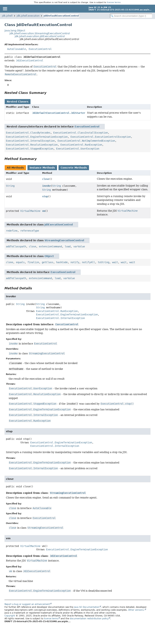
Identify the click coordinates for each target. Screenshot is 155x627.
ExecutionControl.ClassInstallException (80, 132)
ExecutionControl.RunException (81, 144)
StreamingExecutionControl (64, 240)
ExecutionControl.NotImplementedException (86, 140)
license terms (114, 2)
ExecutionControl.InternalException (30, 140)
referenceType (29, 230)
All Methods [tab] (15, 167)
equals (20, 262)
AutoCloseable (16, 49)
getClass (47, 262)
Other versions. (136, 610)
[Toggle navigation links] (5, 8)
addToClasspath (16, 246)
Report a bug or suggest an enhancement (27, 604)
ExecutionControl (40, 49)
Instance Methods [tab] (42, 167)
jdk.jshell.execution (28, 15)
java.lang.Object (14, 30)
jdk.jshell (7, 15)
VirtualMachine (30, 210)
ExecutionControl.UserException (77, 148)
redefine (11, 230)
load (68, 246)
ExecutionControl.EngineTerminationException (37, 136)
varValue (79, 246)
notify (75, 262)
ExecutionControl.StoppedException (29, 148)
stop (45, 196)
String (10, 185)
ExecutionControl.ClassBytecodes (28, 132)
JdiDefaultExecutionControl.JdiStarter (58, 112)
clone (9, 262)
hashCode (62, 262)
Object (49, 256)
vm (43, 210)
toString (103, 262)
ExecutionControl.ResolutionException (32, 144)
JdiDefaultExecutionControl (61, 15)
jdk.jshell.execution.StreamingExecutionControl (40, 33)
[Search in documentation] (131, 16)
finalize (33, 262)
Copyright (9, 615)
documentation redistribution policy (89, 618)
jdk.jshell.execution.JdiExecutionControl (40, 36)
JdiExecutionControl (29, 60)
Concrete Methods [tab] (74, 167)
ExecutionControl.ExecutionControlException (101, 136)
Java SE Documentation (86, 607)
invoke (46, 185)
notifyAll (88, 262)
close (45, 179)
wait (115, 262)
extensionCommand (50, 246)
